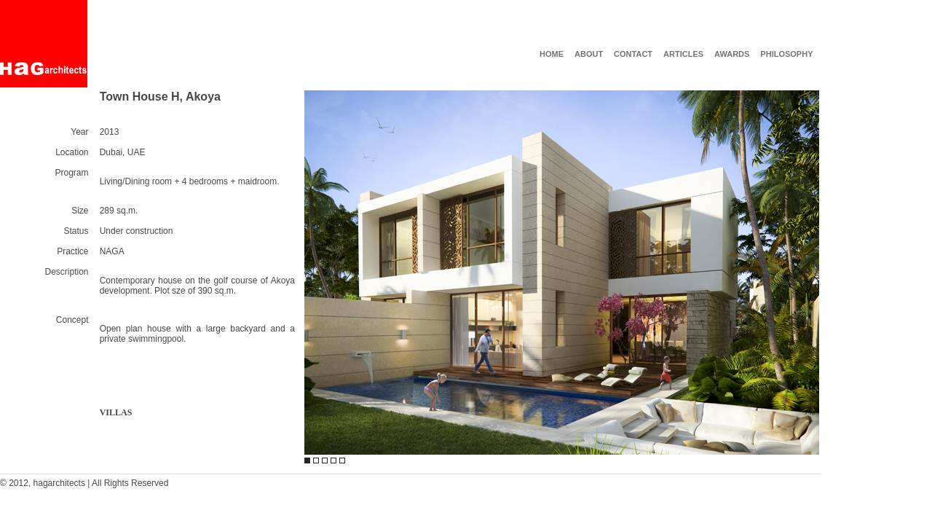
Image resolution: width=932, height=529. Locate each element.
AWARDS (731, 54)
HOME (552, 54)
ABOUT (588, 54)
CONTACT (633, 54)
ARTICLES (683, 54)
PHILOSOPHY (786, 54)
